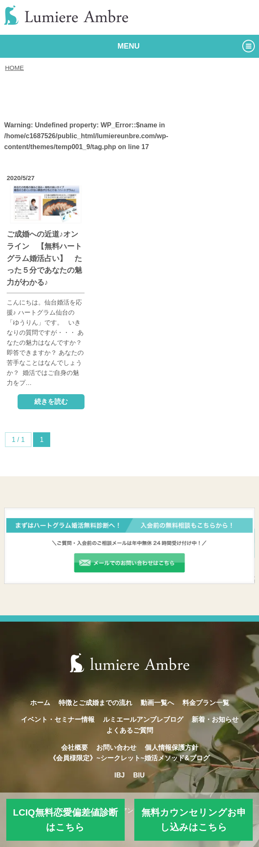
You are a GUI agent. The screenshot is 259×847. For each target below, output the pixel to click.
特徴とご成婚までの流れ (95, 702)
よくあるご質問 (129, 730)
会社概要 (74, 747)
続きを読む (51, 401)
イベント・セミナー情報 (58, 719)
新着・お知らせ (215, 719)
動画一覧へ (157, 702)
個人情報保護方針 (171, 747)
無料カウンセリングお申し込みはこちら (193, 819)
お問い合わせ (116, 747)
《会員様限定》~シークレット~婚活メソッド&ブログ (129, 758)
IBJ (119, 775)
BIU (139, 775)
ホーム (40, 702)
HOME (14, 67)
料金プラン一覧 (205, 702)
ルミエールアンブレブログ (143, 719)
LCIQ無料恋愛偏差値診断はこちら (65, 819)
